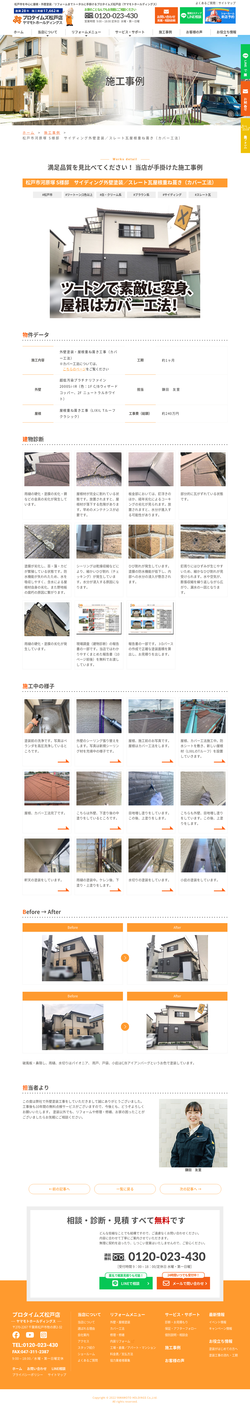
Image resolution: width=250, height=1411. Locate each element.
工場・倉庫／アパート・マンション (133, 1348)
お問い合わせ (37, 1369)
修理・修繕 (117, 1335)
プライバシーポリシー (27, 1375)
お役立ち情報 (226, 32)
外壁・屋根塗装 (120, 1323)
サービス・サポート (130, 32)
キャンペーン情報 (220, 1329)
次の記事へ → (190, 1189)
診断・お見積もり (176, 1323)
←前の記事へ (59, 1189)
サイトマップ (227, 3)
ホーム (19, 32)
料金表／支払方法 (121, 1355)
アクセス (83, 1342)
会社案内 (83, 1335)
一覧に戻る (125, 1189)
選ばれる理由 (86, 1329)
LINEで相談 (126, 1282)
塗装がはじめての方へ (223, 1349)
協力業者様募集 (120, 1361)
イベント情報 (217, 1323)
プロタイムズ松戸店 (41, 1319)
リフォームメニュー (86, 32)
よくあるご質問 (205, 3)
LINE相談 (59, 1369)
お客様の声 (194, 32)
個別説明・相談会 (176, 1335)
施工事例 (165, 32)
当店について (47, 32)
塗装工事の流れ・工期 (223, 1356)
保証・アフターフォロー (181, 1329)
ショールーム (86, 1355)
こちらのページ (74, 369)
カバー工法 (117, 1329)
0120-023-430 (167, 1257)
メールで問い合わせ (183, 1282)
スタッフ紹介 (86, 1348)
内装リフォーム (245, 140)
